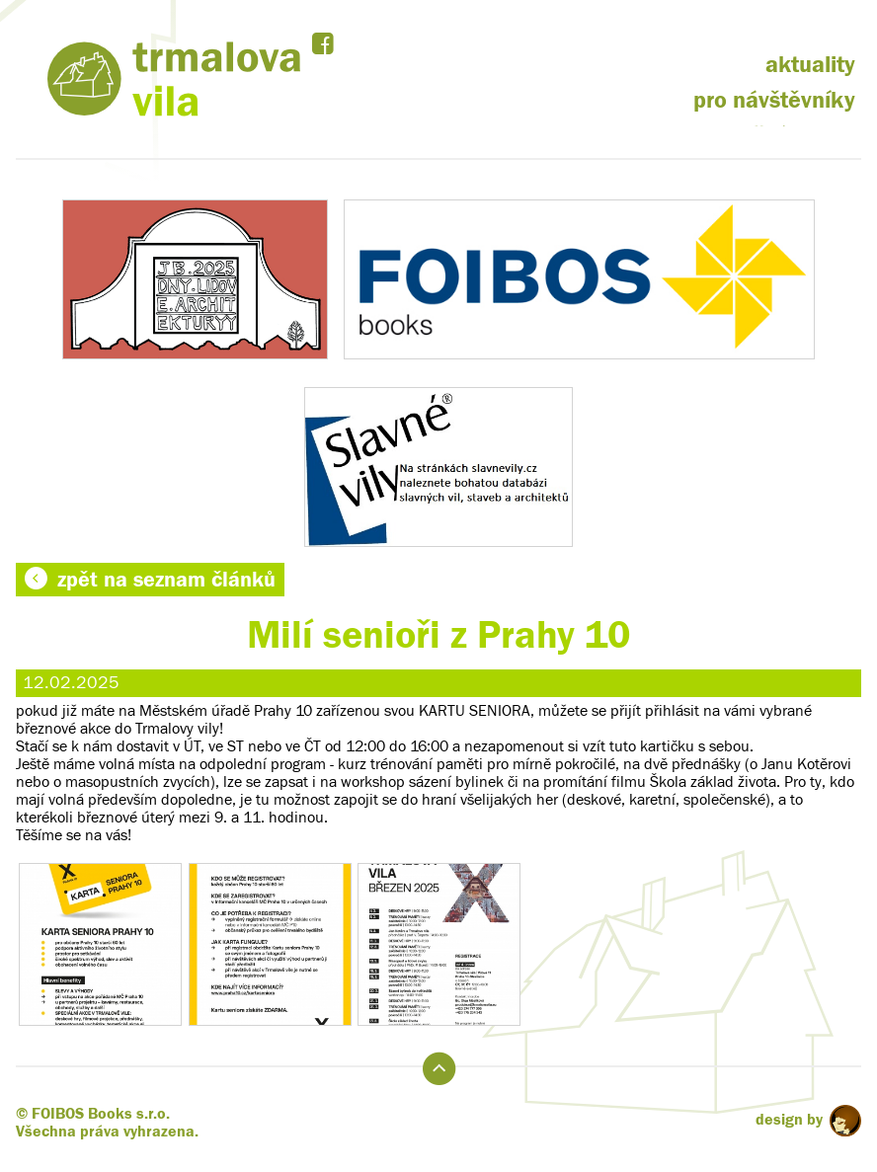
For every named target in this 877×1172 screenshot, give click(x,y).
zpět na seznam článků (150, 579)
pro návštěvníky (774, 100)
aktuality (810, 64)
